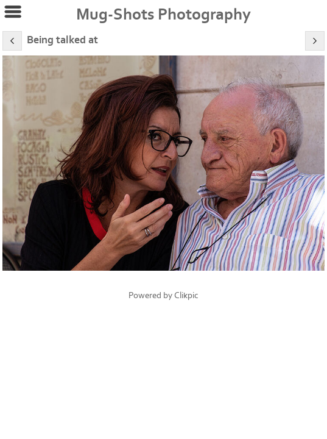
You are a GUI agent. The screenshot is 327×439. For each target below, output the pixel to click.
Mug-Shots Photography (163, 14)
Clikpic (186, 295)
